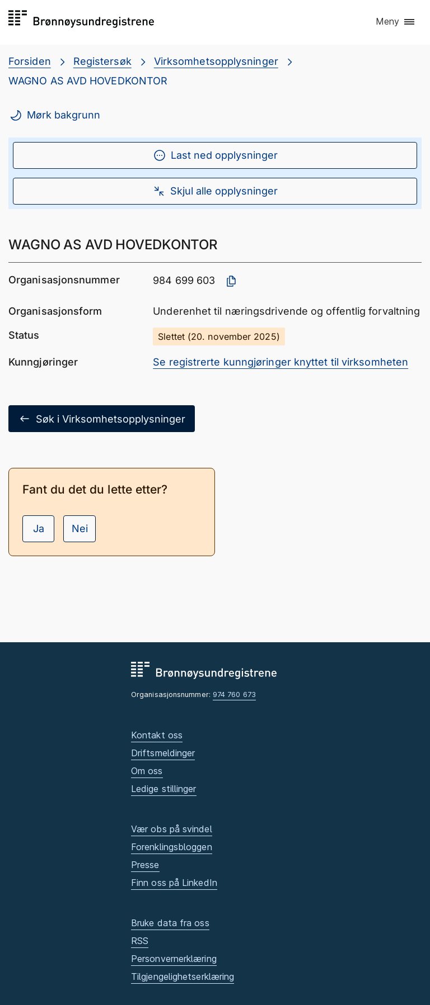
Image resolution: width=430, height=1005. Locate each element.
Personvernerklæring (174, 958)
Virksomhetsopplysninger (216, 61)
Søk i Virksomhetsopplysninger (101, 418)
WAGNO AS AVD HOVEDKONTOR (87, 81)
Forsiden (29, 61)
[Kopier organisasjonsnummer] (231, 281)
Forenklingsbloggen (171, 846)
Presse (145, 864)
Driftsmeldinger (163, 753)
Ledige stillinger (164, 788)
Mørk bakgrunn (54, 115)
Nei (80, 528)
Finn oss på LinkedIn (174, 882)
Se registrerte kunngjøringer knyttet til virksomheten (280, 362)
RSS (139, 940)
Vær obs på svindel (171, 829)
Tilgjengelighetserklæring (182, 976)
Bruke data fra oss (170, 922)
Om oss (147, 770)
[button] (396, 22)
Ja (38, 528)
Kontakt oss (157, 735)
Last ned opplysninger (215, 155)
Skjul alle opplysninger (215, 191)
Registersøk (102, 61)
